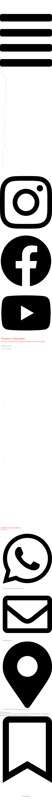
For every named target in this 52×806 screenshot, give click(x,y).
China (7, 145)
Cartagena (9, 78)
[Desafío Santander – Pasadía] (26, 493)
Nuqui (8, 102)
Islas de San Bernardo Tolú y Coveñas (14, 82)
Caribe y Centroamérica (9, 118)
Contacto (4, 168)
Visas (5, 163)
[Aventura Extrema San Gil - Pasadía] (6, 460)
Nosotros (6, 158)
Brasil (7, 116)
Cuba (7, 121)
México (7, 130)
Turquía (7, 142)
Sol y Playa (8, 76)
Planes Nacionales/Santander (11, 106)
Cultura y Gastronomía (10, 89)
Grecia (7, 139)
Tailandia (7, 147)
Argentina (8, 113)
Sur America (6, 109)
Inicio (4, 71)
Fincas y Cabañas (7, 152)
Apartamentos (7, 151)
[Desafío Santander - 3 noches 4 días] (6, 402)
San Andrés (9, 83)
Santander (3, 407)
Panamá (7, 125)
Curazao (7, 123)
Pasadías (3, 524)
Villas (5, 154)
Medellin (8, 92)
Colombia (6, 75)
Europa (5, 133)
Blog (4, 166)
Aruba (7, 120)
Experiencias (8, 99)
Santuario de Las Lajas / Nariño (13, 97)
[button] (26, 40)
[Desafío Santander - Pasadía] (6, 519)
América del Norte (8, 128)
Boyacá (8, 94)
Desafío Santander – (7, 408)
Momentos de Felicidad (8, 164)
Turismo (4, 73)
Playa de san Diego (10, 85)
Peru (6, 114)
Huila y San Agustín (10, 95)
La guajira (9, 101)
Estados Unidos (9, 132)
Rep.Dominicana (9, 126)
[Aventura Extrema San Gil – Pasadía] (26, 434)
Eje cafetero (9, 90)
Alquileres (5, 149)
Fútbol (7, 108)
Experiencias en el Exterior (9, 159)
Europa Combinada (9, 135)
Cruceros (6, 161)
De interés (5, 156)
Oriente (5, 140)
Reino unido (8, 137)
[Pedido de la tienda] (8, 349)
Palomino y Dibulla (10, 87)
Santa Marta (9, 80)
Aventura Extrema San (8, 467)
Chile (7, 111)
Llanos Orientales (10, 104)
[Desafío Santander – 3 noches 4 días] (26, 376)
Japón (7, 144)
